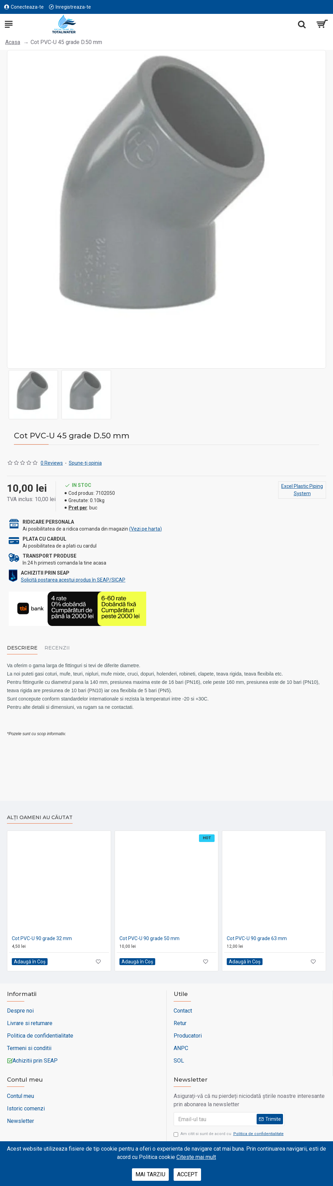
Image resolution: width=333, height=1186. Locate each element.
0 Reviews (52, 463)
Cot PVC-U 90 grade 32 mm (42, 938)
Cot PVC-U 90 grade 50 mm (149, 938)
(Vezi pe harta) (145, 529)
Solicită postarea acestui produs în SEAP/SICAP (73, 580)
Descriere (22, 648)
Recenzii (57, 648)
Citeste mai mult (196, 1157)
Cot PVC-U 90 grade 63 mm (257, 938)
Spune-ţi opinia (85, 463)
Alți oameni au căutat (40, 817)
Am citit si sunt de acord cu (229, 1134)
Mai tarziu (150, 1174)
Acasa (12, 42)
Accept (187, 1174)
